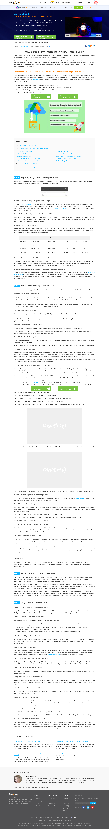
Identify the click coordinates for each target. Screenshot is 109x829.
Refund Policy (65, 817)
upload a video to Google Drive (63, 208)
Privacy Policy (40, 817)
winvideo (21, 7)
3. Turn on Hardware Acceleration (26, 154)
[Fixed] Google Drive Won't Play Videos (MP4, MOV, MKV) (72, 741)
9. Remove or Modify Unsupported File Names (30, 161)
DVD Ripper (43, 2)
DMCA (58, 817)
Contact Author (45, 46)
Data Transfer (65, 2)
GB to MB (35, 383)
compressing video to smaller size (62, 371)
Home (15, 42)
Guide (61, 7)
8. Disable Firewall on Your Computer (66, 158)
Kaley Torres (24, 46)
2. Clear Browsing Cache (63, 151)
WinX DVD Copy (38, 803)
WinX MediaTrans (39, 806)
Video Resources (53, 801)
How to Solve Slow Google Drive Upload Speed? (34, 148)
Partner (65, 801)
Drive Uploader (80, 498)
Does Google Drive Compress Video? (67, 753)
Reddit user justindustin (28, 204)
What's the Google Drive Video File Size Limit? (27, 741)
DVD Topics (51, 798)
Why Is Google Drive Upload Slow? (30, 145)
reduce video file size (54, 654)
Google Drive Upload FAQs (28, 167)
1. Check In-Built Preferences (25, 151)
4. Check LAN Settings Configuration (66, 154)
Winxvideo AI (53, 2)
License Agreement (50, 817)
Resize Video (27, 42)
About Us (65, 798)
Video (20, 42)
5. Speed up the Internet (23, 156)
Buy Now (88, 7)
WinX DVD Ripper (39, 801)
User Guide (66, 810)
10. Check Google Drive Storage (65, 161)
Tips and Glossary (53, 806)
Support (88, 2)
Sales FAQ (66, 806)
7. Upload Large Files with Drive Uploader (28, 158)
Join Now (93, 803)
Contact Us (66, 803)
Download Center (77, 2)
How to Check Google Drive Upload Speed (32, 164)
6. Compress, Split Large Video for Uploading (68, 156)
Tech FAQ (65, 808)
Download (78, 7)
